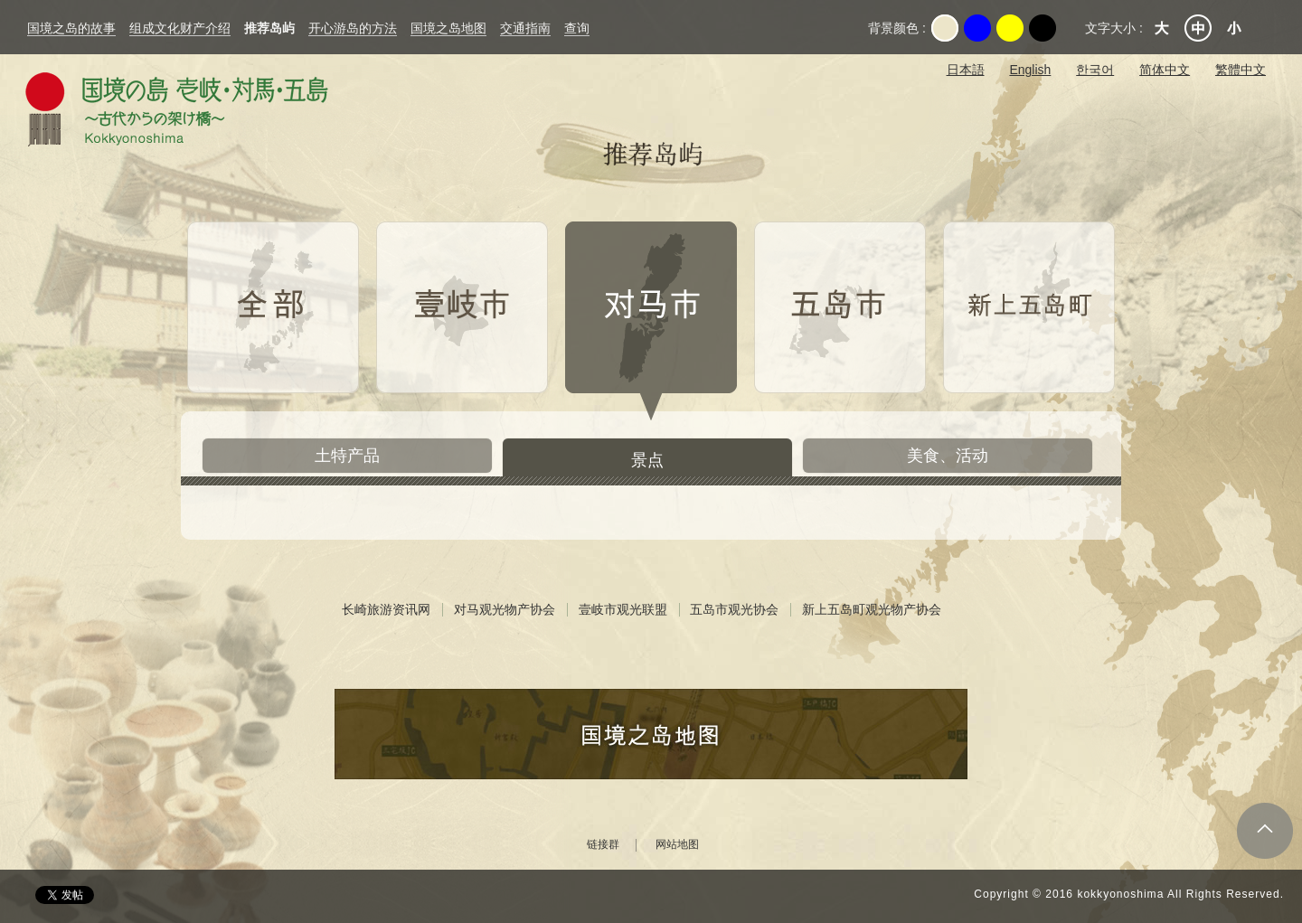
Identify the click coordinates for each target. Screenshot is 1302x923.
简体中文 (1164, 69)
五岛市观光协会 (734, 609)
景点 (647, 460)
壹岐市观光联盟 (623, 609)
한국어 (1095, 69)
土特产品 (347, 456)
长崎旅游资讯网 (386, 609)
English (1030, 69)
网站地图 (677, 845)
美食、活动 (947, 456)
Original (944, 28)
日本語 (966, 69)
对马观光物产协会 (504, 609)
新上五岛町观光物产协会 (871, 609)
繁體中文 (1240, 69)
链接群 (603, 845)
